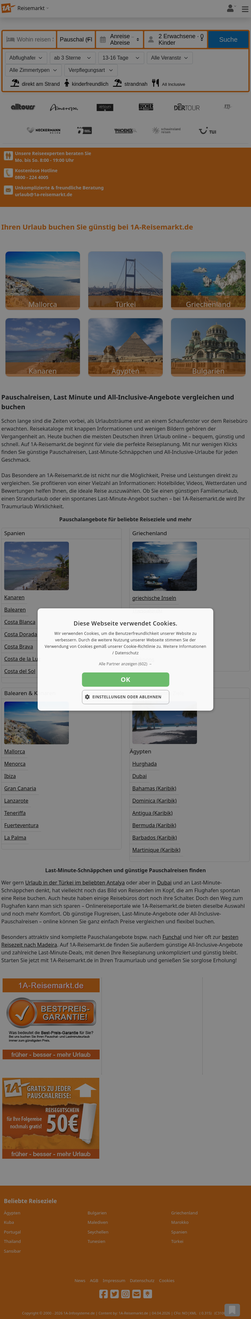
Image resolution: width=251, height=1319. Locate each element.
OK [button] (125, 679)
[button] (125, 664)
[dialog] (125, 659)
